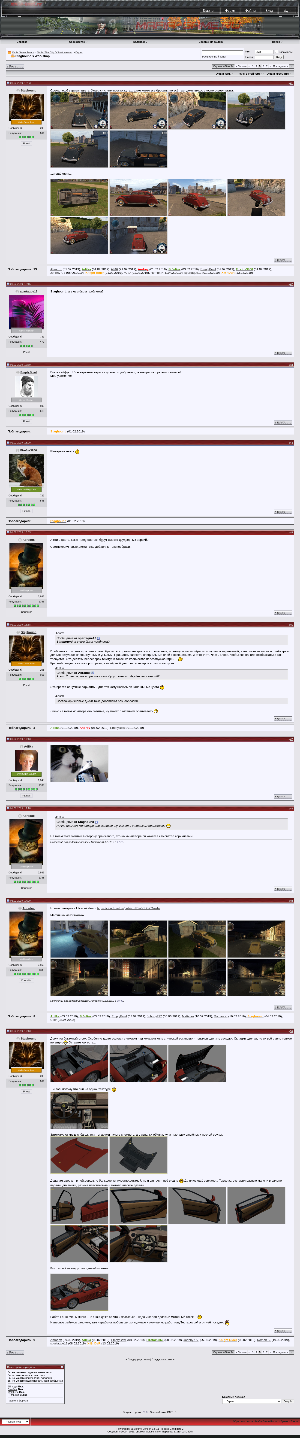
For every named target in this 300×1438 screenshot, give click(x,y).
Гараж (79, 52)
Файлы (250, 10)
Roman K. (157, 272)
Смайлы (12, 1389)
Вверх (294, 1421)
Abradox (56, 269)
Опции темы (223, 73)
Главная (209, 10)
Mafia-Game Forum (23, 52)
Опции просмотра (278, 73)
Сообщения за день (211, 41)
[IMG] (11, 1392)
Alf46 (114, 269)
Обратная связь (243, 1421)
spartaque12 (192, 272)
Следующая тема (162, 1359)
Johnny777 (57, 272)
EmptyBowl (208, 269)
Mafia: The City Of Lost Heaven (54, 52)
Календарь (140, 41)
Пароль (249, 57)
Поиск (277, 41)
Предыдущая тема (139, 1359)
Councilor (26, 612)
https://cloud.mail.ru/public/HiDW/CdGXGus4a (128, 908)
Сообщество (78, 41)
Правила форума (18, 1400)
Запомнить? (284, 52)
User (53, 1019)
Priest (26, 143)
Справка (22, 41)
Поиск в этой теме (248, 73)
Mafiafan (188, 1016)
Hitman (26, 511)
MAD (127, 272)
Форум (230, 10)
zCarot (177, 1431)
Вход (269, 10)
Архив (284, 1421)
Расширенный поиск (214, 56)
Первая (241, 66)
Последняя (280, 66)
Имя (247, 51)
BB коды (13, 1386)
